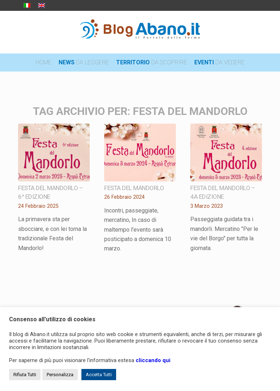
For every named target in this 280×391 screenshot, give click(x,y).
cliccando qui (153, 360)
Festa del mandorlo (134, 188)
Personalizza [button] (60, 374)
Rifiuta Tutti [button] (24, 374)
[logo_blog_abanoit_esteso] (140, 32)
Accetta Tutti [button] (99, 374)
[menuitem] (43, 62)
